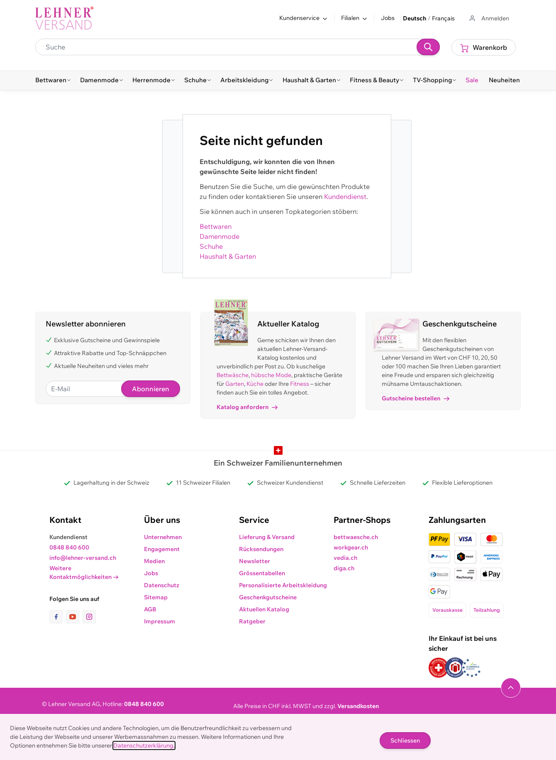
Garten (234, 383)
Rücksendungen (261, 549)
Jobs (388, 18)
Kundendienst (345, 196)
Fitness (299, 383)
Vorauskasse (447, 610)
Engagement (162, 549)
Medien (154, 561)
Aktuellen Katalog (264, 609)
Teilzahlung (486, 610)
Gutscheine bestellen (415, 398)
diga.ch (344, 568)
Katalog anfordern (247, 407)
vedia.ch (345, 557)
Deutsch (414, 18)
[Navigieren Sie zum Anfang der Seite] (511, 688)
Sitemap (156, 597)
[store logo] (64, 18)
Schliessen (405, 740)
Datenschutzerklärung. (144, 745)
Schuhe (211, 246)
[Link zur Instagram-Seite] (89, 616)
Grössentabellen (262, 573)
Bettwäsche (233, 375)
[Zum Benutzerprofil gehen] (488, 18)
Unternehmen (163, 537)
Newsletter (254, 561)
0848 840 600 (69, 547)
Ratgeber (252, 621)
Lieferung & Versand (267, 537)
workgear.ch (351, 547)
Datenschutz (161, 585)
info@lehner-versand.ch (82, 557)
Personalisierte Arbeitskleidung (283, 585)
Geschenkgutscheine (268, 597)
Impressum (159, 621)
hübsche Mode (271, 375)
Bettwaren (216, 226)
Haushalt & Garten (228, 256)
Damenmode (219, 236)
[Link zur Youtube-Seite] (74, 616)
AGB (150, 609)
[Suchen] (428, 47)
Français (443, 18)
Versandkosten (358, 706)
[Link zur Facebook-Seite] (57, 616)
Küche (254, 383)
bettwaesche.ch (356, 537)
